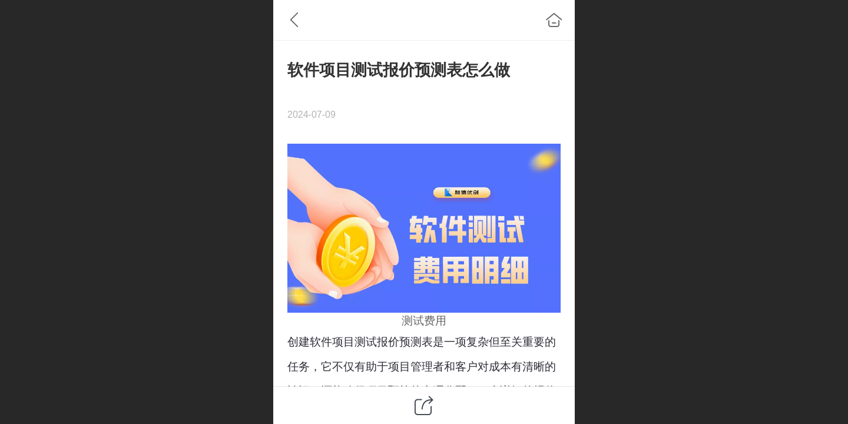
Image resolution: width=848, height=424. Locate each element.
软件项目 (332, 342)
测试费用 (424, 320)
